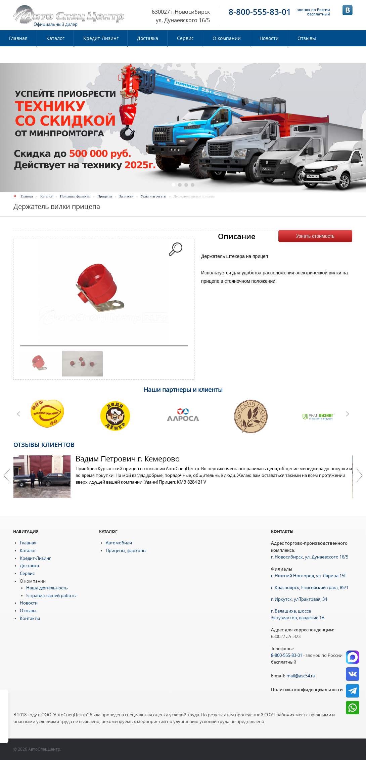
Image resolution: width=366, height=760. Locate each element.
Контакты (20, 55)
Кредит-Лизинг (101, 38)
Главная (27, 196)
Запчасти (126, 196)
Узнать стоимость (315, 236)
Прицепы (104, 196)
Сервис (185, 38)
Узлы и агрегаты (154, 196)
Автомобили (119, 543)
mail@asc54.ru (300, 676)
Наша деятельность (47, 588)
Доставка (147, 38)
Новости (269, 38)
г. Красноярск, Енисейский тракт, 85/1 (310, 587)
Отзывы (307, 38)
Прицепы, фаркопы (75, 196)
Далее (359, 475)
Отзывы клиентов (44, 445)
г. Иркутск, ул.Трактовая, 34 (299, 599)
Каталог (55, 38)
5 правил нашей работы (51, 595)
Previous (6, 475)
